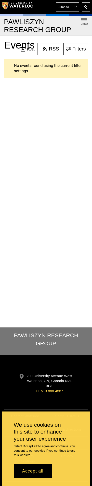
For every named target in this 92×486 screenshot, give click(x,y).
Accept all (32, 471)
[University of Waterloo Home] (17, 7)
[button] (67, 7)
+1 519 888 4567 (49, 391)
